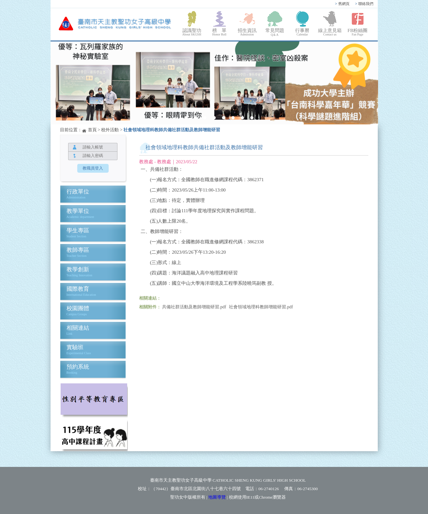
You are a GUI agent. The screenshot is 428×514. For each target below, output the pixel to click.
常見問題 (275, 32)
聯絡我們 (364, 4)
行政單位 (78, 191)
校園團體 (78, 308)
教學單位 (78, 211)
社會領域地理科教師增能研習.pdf (261, 307)
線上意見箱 (330, 32)
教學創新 (78, 269)
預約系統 (78, 367)
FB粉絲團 (357, 32)
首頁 (92, 129)
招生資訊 (247, 32)
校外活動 (110, 129)
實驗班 (75, 347)
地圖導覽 (217, 497)
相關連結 (78, 328)
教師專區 (78, 250)
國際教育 (78, 289)
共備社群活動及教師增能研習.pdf (194, 307)
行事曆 (302, 32)
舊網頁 (342, 4)
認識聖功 (192, 32)
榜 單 (219, 32)
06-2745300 (307, 488)
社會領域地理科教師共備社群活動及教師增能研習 (171, 129)
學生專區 (78, 230)
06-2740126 (268, 488)
